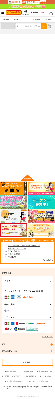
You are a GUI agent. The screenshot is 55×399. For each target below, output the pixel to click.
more (47, 388)
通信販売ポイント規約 (45, 371)
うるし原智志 (14, 254)
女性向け (48, 19)
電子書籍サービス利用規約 (12, 376)
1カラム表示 (51, 88)
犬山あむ (12, 257)
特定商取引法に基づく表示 (15, 381)
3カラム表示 (41, 88)
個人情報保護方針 (31, 376)
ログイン (43, 12)
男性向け (37, 19)
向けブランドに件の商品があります (27, 168)
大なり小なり (6, 125)
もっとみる (48, 260)
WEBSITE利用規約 (10, 371)
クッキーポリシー (47, 376)
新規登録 (34, 12)
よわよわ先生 (14, 251)
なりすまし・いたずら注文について (39, 381)
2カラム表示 (46, 88)
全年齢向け (6, 19)
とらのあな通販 (6, 35)
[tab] (7, 80)
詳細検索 (49, 26)
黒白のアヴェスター (17, 248)
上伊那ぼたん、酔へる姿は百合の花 (24, 245)
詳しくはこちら (47, 336)
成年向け (17, 19)
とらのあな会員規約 (27, 371)
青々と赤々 (24, 125)
